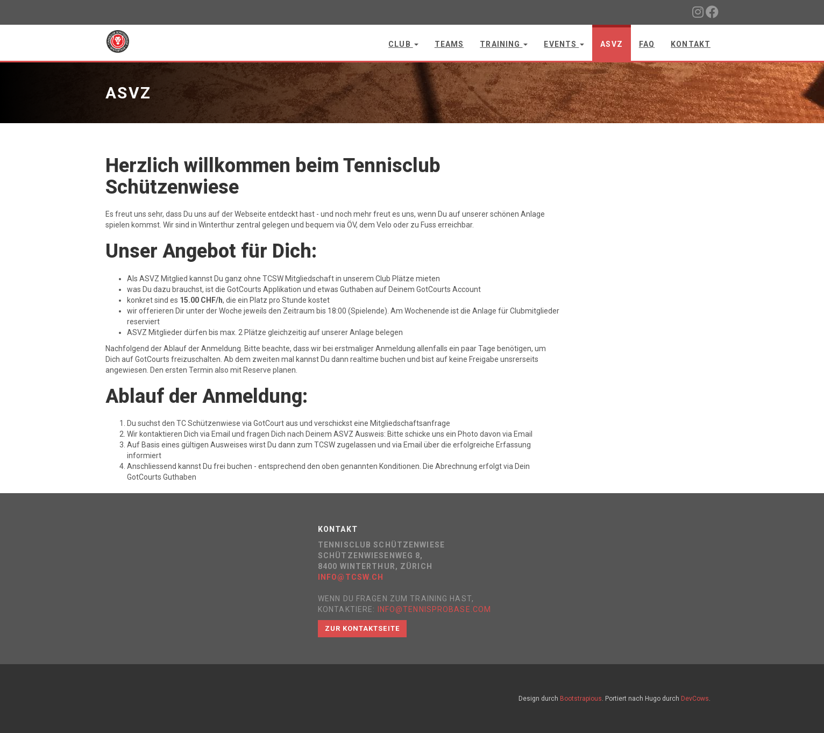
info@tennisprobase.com (435, 609)
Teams (449, 44)
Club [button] (403, 44)
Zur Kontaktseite (362, 628)
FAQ (647, 44)
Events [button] (564, 44)
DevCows (695, 698)
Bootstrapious (581, 698)
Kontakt (691, 44)
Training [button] (504, 44)
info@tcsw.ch (350, 577)
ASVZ (611, 44)
